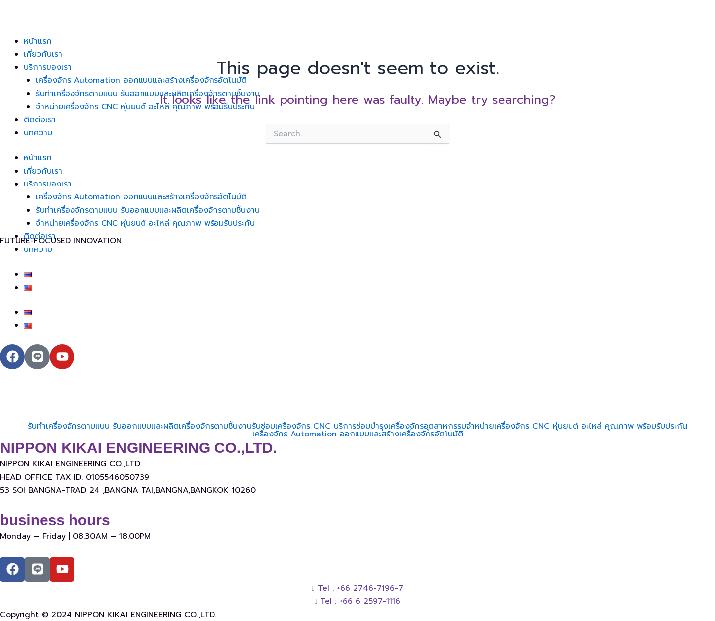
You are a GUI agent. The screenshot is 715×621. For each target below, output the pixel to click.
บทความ (38, 133)
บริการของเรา (48, 67)
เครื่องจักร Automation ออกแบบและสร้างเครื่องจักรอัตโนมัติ (141, 80)
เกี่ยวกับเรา (43, 54)
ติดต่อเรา (40, 119)
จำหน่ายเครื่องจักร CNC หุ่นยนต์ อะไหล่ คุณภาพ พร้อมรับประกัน (146, 107)
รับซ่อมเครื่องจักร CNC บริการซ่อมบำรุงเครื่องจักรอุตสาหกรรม (359, 426)
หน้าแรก (38, 41)
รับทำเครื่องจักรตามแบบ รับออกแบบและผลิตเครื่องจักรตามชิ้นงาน (148, 94)
